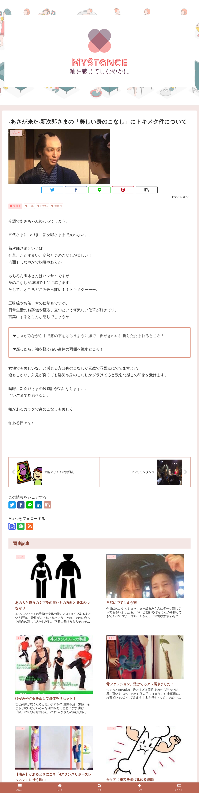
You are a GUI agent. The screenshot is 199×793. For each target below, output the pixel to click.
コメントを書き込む (99, 732)
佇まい (42, 206)
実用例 (56, 206)
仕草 (29, 206)
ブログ (15, 206)
